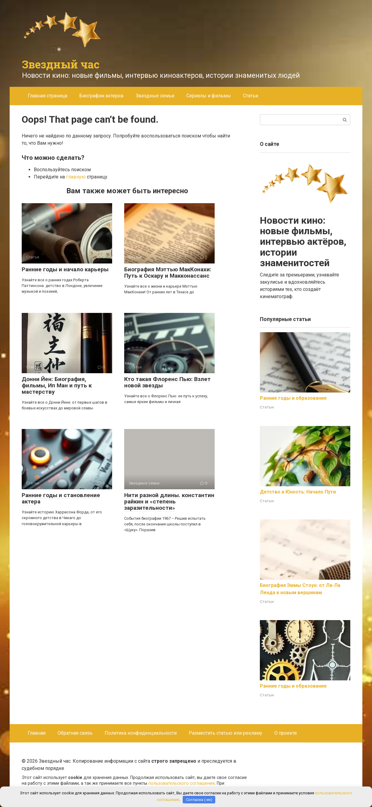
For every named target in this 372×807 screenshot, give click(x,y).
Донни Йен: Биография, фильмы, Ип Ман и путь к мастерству (57, 385)
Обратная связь (75, 733)
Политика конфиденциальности (141, 733)
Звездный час (60, 64)
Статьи (250, 96)
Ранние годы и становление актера (61, 498)
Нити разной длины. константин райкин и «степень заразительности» (169, 501)
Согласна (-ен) (199, 799)
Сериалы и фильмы (208, 96)
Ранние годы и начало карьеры (65, 269)
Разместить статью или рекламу (225, 733)
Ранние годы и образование (293, 398)
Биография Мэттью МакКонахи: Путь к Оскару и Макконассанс (167, 272)
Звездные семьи (155, 96)
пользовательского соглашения (181, 783)
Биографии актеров (101, 96)
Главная (37, 733)
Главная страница (47, 96)
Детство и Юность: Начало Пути (298, 492)
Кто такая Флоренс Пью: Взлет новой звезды (167, 382)
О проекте (285, 733)
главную (76, 177)
